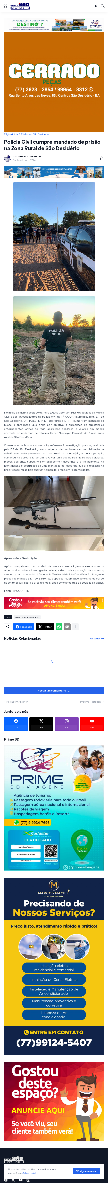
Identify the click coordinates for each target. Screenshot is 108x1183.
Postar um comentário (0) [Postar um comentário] (54, 690)
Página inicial (11, 134)
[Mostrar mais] (75, 626)
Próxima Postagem (91, 701)
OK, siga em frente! (86, 1171)
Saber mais (28, 1173)
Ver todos (95, 638)
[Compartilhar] (100, 158)
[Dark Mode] (95, 6)
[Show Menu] (5, 6)
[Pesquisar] (102, 6)
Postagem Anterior (17, 701)
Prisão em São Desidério (35, 134)
